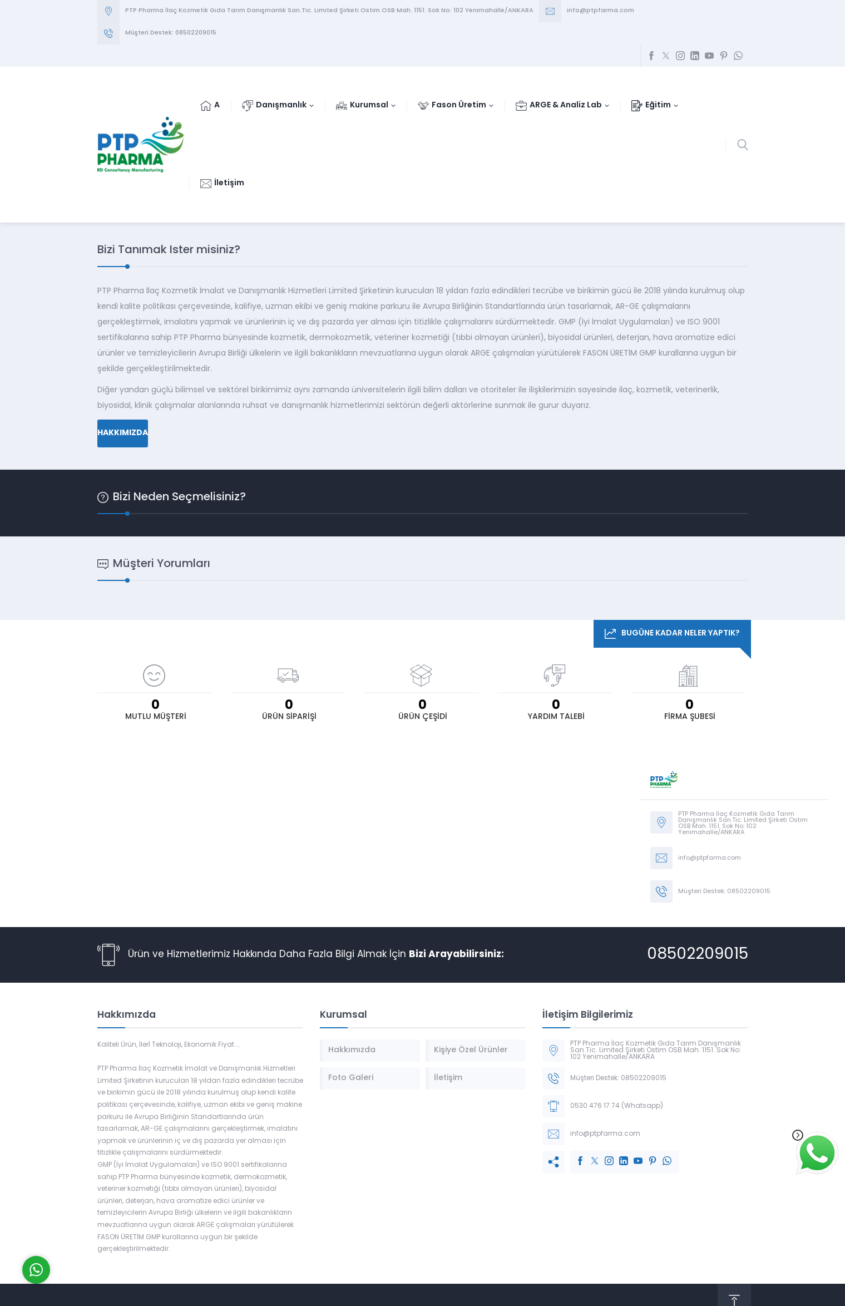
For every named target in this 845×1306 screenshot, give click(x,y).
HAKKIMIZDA (122, 433)
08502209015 (697, 955)
